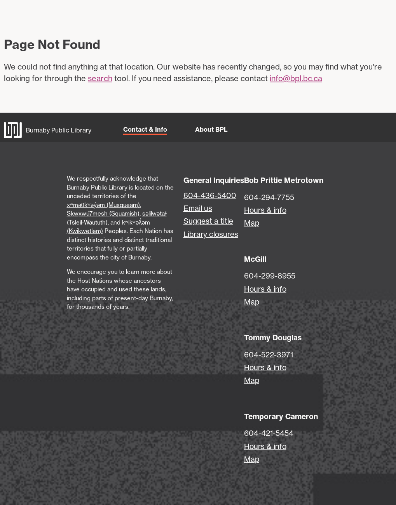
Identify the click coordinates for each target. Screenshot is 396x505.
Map (251, 223)
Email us (197, 208)
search (100, 78)
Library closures (210, 234)
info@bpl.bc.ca (296, 78)
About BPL (211, 129)
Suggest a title (208, 221)
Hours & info (265, 210)
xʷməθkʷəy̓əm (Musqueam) (103, 205)
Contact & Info (145, 129)
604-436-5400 (209, 195)
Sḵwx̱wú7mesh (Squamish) (103, 213)
